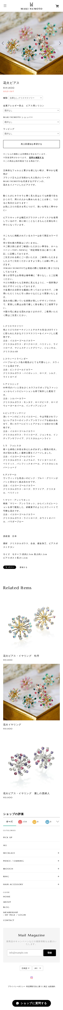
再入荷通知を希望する (31, 144)
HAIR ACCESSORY (13, 884)
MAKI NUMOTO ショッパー (18, 117)
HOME (6, 896)
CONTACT (8, 920)
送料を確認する (36, 157)
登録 (49, 952)
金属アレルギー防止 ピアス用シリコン (23, 105)
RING (6, 876)
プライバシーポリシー (16, 986)
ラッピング (9, 129)
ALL (5, 845)
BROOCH (8, 868)
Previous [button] (3, 43)
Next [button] (59, 43)
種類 (5, 98)
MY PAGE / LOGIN (15, 915)
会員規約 (51, 986)
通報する (23, 567)
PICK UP (7, 837)
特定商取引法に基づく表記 (36, 986)
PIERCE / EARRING (13, 861)
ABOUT (7, 902)
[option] (31, 43)
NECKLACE (9, 853)
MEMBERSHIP (10, 912)
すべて (9, 821)
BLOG (6, 907)
